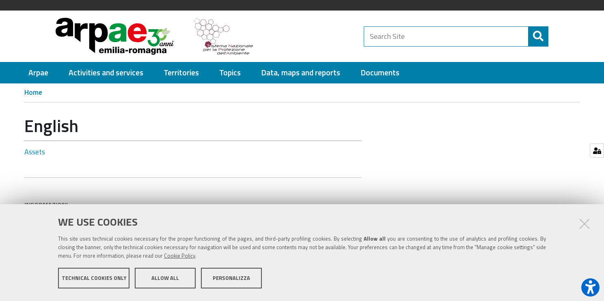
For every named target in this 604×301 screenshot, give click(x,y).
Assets (34, 151)
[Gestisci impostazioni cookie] (597, 150)
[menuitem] (38, 72)
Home (33, 92)
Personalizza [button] (231, 280)
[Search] (555, 36)
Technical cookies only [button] (94, 280)
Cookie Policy (179, 258)
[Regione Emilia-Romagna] (313, 36)
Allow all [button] (165, 280)
